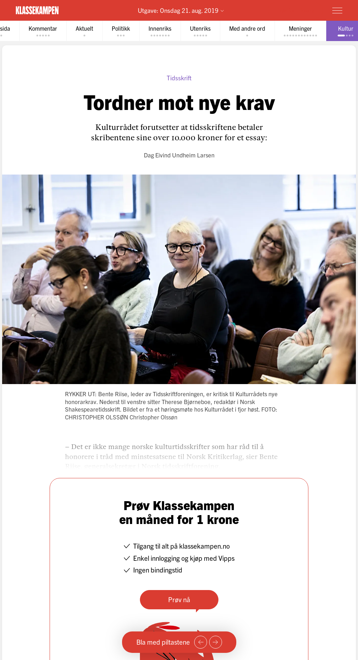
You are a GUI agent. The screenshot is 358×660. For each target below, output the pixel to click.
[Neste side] (215, 642)
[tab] (42, 31)
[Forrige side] (200, 642)
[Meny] (337, 10)
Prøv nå (179, 599)
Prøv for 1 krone (295, 10)
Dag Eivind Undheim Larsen (179, 154)
